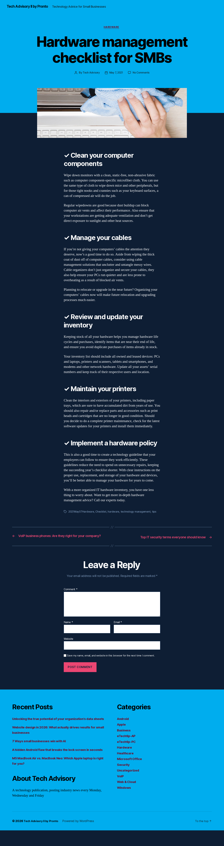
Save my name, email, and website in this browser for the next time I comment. (111, 660)
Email (118, 627)
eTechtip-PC (127, 747)
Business (124, 735)
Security (124, 770)
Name (68, 627)
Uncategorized (129, 775)
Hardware (112, 28)
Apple (122, 729)
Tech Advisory (90, 73)
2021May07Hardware (81, 512)
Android (123, 724)
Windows (125, 793)
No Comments (142, 73)
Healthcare (126, 758)
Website (68, 644)
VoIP (121, 781)
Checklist (102, 512)
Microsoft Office (130, 764)
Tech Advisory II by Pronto (30, 7)
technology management (137, 512)
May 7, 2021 (116, 73)
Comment (71, 594)
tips (157, 512)
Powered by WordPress (81, 836)
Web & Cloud (128, 787)
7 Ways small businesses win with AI (42, 751)
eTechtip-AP (127, 741)
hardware (115, 512)
